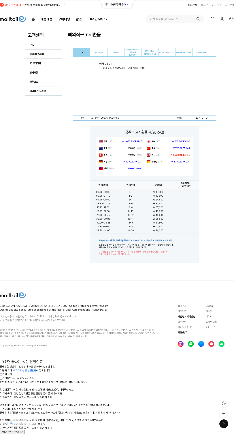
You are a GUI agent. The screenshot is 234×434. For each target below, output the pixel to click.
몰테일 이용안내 (37, 54)
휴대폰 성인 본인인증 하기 (12, 432)
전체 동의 (6, 374)
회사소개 (182, 305)
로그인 (204, 4)
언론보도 (34, 81)
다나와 (209, 311)
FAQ (32, 44)
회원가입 (192, 4)
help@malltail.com (66, 316)
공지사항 (216, 4)
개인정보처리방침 (186, 316)
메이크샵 (210, 327)
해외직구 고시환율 (38, 91)
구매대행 (64, 19)
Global (209, 305)
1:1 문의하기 (35, 63)
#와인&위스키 (99, 19)
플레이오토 (211, 321)
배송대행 (46, 19)
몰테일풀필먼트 (185, 327)
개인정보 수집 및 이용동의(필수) (17, 378)
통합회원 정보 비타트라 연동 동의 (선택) (21, 408)
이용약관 (182, 311)
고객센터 (229, 4)
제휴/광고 (182, 332)
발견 (79, 19)
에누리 (209, 316)
